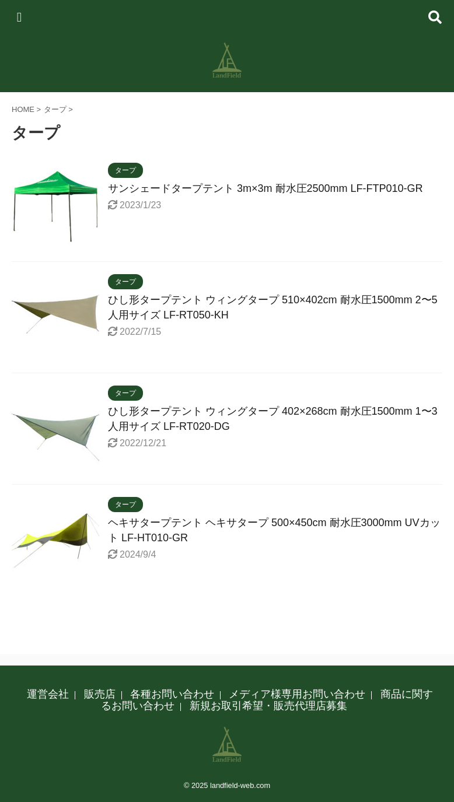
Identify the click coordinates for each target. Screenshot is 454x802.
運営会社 (48, 694)
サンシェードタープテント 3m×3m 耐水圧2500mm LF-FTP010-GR (265, 188)
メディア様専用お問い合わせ (297, 694)
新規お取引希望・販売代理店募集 (268, 706)
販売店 (100, 694)
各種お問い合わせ (172, 694)
